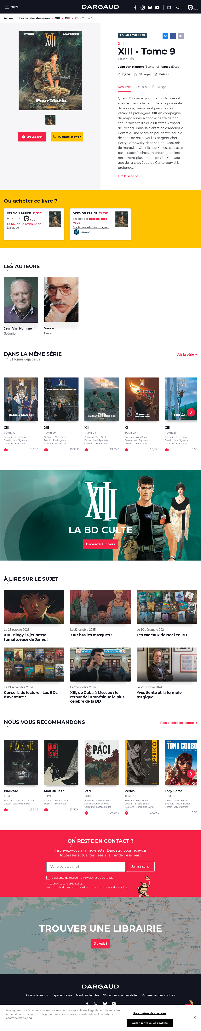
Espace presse (62, 995)
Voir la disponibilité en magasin (91, 230)
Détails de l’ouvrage (151, 87)
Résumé (124, 87)
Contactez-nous (37, 995)
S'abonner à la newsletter (120, 995)
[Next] (191, 412)
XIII (57, 18)
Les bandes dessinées (34, 18)
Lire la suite (126, 176)
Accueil (9, 18)
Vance (165, 66)
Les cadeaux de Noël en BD (162, 635)
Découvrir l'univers (100, 544)
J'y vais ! (100, 944)
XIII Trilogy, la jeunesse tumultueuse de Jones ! (26, 637)
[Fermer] (195, 1019)
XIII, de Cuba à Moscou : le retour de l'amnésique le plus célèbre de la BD (97, 697)
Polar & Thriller (132, 35)
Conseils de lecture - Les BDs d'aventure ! (31, 694)
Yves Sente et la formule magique (159, 694)
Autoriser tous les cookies (150, 1024)
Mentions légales (87, 995)
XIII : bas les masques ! (91, 635)
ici (127, 887)
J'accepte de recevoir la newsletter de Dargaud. (83, 877)
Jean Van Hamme (131, 66)
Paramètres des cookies (158, 995)
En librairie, (90, 220)
